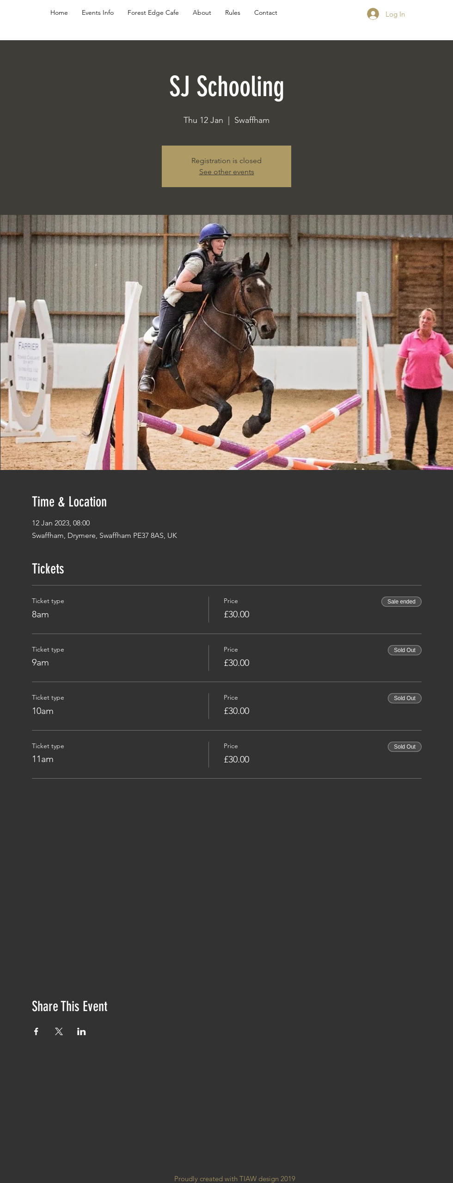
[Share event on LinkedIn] (81, 1031)
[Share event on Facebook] (36, 1031)
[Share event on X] (59, 1031)
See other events (226, 171)
